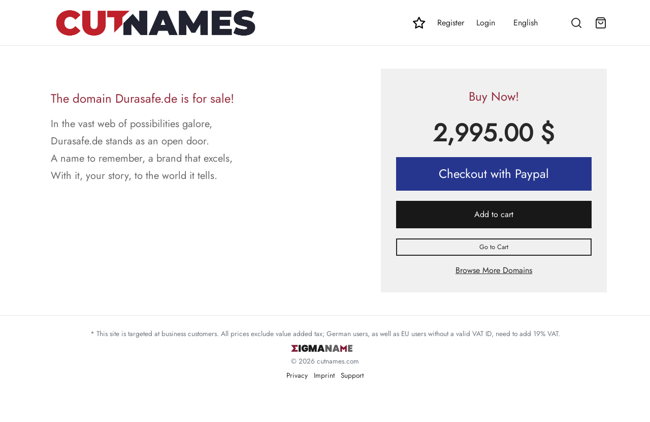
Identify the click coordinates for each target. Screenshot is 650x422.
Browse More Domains (494, 270)
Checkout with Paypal (494, 174)
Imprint (324, 375)
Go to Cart (493, 247)
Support (352, 375)
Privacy (297, 375)
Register (450, 22)
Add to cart (493, 214)
